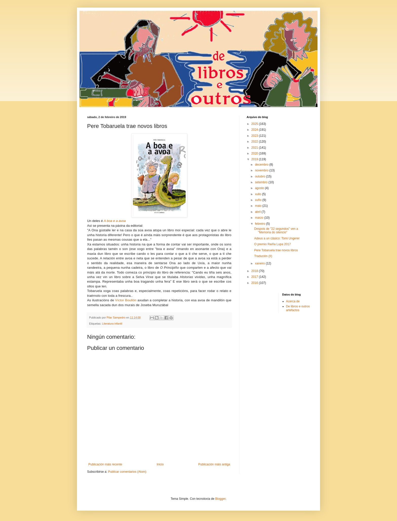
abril (258, 212)
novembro (262, 170)
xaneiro (260, 263)
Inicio (160, 464)
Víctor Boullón (125, 300)
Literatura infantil (112, 323)
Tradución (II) (263, 256)
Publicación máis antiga (214, 464)
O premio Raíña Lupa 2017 (272, 244)
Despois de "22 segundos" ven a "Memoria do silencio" (276, 230)
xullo (258, 194)
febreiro (260, 223)
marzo (259, 217)
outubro (260, 176)
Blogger (220, 499)
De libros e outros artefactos (298, 308)
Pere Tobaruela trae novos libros (276, 250)
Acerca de (293, 301)
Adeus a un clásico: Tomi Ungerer (277, 238)
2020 (255, 153)
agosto (260, 188)
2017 (255, 277)
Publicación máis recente (105, 464)
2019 (255, 159)
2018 (255, 271)
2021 (255, 147)
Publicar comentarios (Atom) (127, 471)
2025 (255, 124)
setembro (261, 182)
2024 (255, 129)
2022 (255, 141)
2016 (255, 283)
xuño (258, 200)
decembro (262, 164)
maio (258, 206)
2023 (255, 136)
